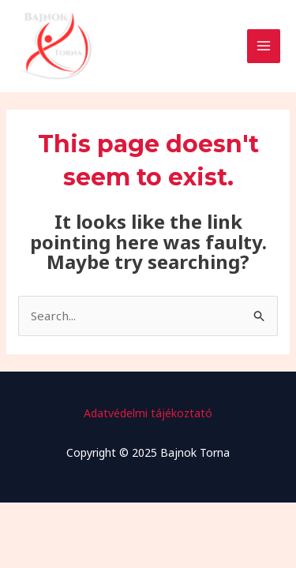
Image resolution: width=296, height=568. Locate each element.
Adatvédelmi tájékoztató (148, 412)
